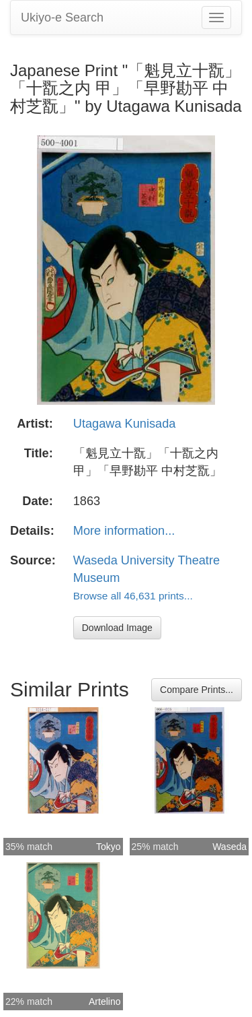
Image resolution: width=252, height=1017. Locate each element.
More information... (124, 530)
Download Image (117, 627)
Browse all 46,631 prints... (133, 595)
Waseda (229, 846)
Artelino (104, 1001)
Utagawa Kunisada (124, 423)
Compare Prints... (196, 689)
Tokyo (108, 846)
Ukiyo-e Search (62, 17)
